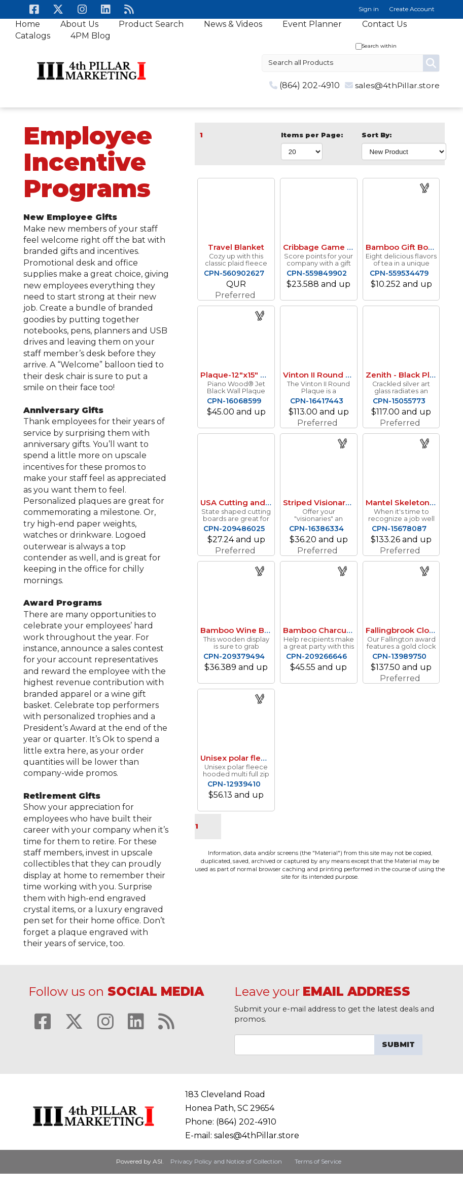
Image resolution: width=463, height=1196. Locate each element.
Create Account (412, 9)
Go (431, 63)
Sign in (369, 9)
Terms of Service (318, 1161)
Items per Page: (312, 135)
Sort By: (376, 135)
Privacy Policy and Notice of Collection (226, 1161)
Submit (398, 1044)
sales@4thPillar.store (397, 85)
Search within (379, 46)
